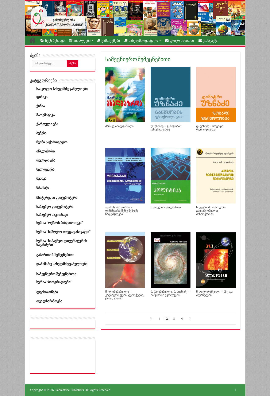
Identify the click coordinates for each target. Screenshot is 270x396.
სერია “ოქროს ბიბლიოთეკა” (59, 223)
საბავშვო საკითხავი (52, 215)
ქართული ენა (47, 124)
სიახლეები (79, 41)
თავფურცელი (32, 40)
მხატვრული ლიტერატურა (56, 198)
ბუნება (41, 133)
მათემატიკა (45, 115)
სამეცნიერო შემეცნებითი (56, 274)
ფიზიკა (41, 97)
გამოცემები (108, 41)
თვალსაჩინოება (49, 301)
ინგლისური (45, 151)
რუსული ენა (45, 160)
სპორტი (42, 188)
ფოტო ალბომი (179, 41)
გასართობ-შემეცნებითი (55, 255)
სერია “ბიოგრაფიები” (54, 282)
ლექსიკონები (47, 292)
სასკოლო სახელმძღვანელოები (62, 89)
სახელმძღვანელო (141, 41)
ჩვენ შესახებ (52, 41)
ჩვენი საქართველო (52, 142)
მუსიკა (41, 178)
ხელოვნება (45, 169)
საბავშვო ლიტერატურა (54, 207)
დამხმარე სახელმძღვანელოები (61, 264)
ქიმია (40, 106)
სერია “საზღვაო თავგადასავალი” (63, 232)
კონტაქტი (208, 41)
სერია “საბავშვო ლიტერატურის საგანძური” (61, 243)
